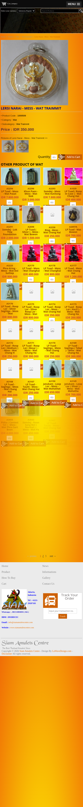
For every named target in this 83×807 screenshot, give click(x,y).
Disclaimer (7, 654)
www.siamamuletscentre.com (22, 627)
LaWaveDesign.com (61, 651)
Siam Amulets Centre (30, 651)
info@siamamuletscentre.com (20, 622)
